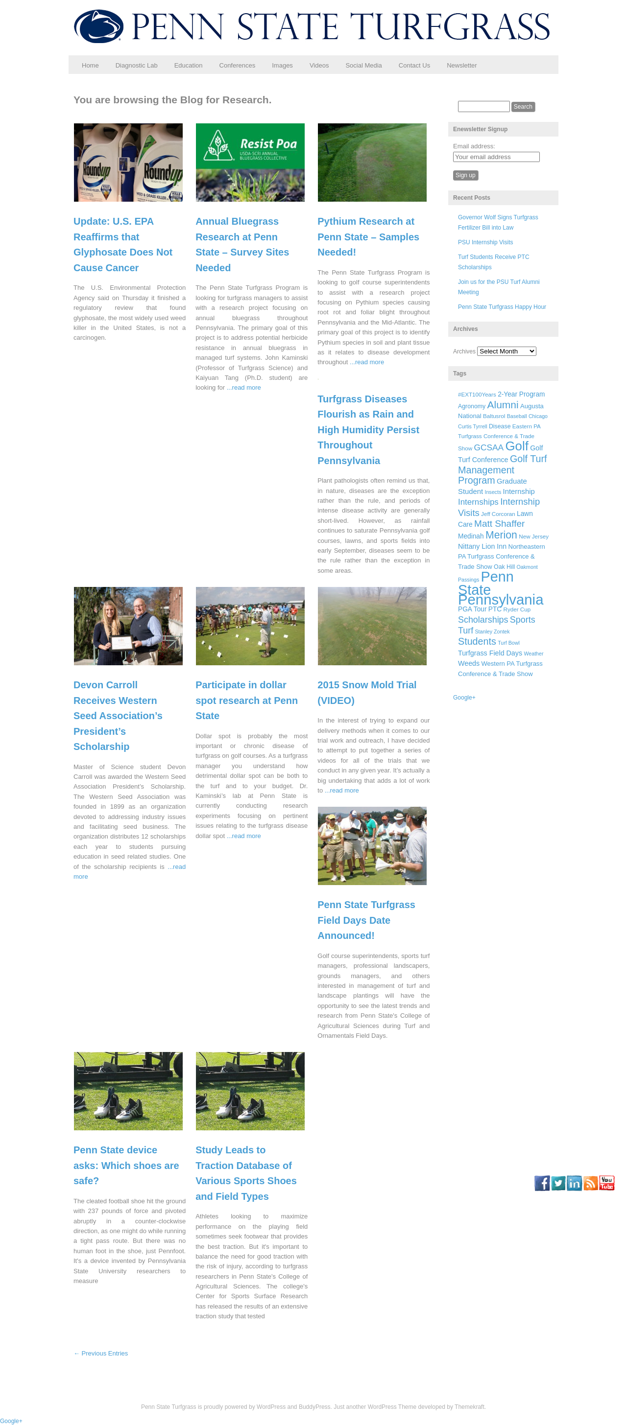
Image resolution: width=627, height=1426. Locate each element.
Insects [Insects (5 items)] (492, 492)
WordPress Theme (392, 1406)
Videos (319, 65)
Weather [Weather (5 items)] (533, 653)
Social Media (363, 65)
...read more (244, 387)
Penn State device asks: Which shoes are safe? (126, 1165)
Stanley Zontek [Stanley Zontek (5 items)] (492, 631)
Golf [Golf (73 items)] (517, 446)
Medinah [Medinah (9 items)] (471, 536)
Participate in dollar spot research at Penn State (246, 700)
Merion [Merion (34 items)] (501, 535)
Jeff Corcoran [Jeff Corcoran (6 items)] (498, 514)
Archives (464, 351)
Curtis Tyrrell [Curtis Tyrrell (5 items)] (472, 426)
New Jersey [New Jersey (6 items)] (534, 536)
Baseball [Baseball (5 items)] (517, 416)
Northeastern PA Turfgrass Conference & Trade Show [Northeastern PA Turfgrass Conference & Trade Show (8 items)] (501, 556)
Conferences (237, 65)
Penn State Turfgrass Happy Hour (502, 307)
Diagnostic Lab (137, 65)
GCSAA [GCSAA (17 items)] (489, 447)
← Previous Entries (100, 1353)
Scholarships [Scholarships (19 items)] (483, 620)
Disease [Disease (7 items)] (500, 426)
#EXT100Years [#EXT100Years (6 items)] (477, 394)
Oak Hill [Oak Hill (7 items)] (504, 566)
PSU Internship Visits (485, 242)
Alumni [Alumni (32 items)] (503, 404)
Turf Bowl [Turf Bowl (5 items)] (509, 643)
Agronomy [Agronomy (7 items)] (471, 406)
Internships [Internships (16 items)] (478, 502)
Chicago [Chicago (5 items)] (538, 416)
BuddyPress (315, 1406)
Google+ (464, 697)
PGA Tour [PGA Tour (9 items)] (472, 609)
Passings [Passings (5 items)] (468, 580)
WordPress (271, 1406)
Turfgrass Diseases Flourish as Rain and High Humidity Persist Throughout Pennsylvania (368, 430)
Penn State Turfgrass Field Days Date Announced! (366, 920)
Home (90, 65)
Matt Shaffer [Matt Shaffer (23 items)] (499, 523)
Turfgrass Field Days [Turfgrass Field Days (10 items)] (490, 653)
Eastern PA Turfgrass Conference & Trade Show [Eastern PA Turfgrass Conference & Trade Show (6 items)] (499, 437)
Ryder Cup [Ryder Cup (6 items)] (517, 609)
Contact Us (414, 65)
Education (188, 65)
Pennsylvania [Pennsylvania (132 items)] (500, 599)
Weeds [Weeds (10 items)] (469, 663)
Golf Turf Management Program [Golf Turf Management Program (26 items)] (502, 469)
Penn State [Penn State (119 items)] (486, 583)
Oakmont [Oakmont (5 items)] (527, 567)
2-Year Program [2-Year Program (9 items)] (521, 394)
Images (282, 65)
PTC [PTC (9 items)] (495, 609)
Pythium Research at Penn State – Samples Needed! (368, 236)
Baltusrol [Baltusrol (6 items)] (494, 416)
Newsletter (462, 65)
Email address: (474, 146)
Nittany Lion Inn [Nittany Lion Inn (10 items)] (482, 546)
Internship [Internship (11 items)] (519, 491)
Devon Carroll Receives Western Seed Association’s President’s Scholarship (118, 715)
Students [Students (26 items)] (477, 641)
